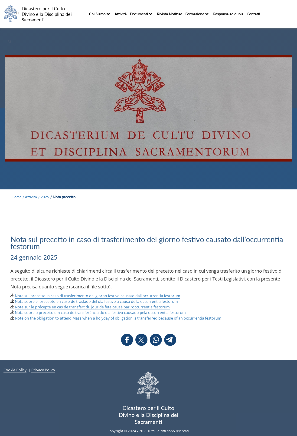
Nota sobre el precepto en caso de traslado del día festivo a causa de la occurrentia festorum (96, 301)
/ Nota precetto (62, 197)
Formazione (194, 14)
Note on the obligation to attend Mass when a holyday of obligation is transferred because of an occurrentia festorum (118, 318)
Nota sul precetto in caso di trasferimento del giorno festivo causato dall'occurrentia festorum (97, 295)
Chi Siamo (97, 14)
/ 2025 (43, 197)
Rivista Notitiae (169, 14)
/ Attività (30, 197)
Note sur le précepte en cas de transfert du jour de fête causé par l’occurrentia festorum (92, 307)
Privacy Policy (43, 370)
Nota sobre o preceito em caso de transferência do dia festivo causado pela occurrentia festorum (100, 312)
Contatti (253, 14)
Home (16, 197)
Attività (120, 14)
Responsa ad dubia (228, 14)
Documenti (139, 14)
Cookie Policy (14, 370)
